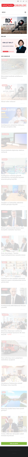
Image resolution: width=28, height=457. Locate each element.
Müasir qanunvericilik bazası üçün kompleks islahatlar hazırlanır (12, 229)
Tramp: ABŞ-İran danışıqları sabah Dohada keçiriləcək (12, 434)
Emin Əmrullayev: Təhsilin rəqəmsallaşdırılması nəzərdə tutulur (13, 254)
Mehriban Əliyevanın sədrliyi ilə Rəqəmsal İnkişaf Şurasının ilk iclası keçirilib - (13, 332)
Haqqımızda (14, 453)
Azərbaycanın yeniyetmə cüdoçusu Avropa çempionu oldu (12, 126)
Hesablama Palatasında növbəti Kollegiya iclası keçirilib (11, 384)
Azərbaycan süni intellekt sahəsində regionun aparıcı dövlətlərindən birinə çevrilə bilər (13, 280)
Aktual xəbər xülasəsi (8, 101)
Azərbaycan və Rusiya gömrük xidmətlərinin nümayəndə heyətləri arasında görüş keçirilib (12, 177)
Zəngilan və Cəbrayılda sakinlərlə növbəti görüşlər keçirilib (12, 203)
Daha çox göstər (14, 443)
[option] (14, 25)
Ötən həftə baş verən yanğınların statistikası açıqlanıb (12, 359)
